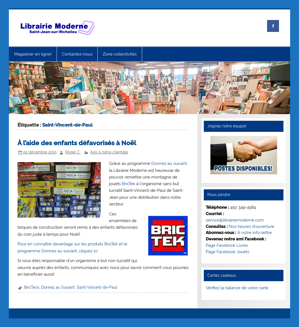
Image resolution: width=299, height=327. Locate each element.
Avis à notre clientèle (109, 152)
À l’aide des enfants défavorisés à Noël (76, 143)
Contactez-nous (77, 54)
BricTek (128, 183)
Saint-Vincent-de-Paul (97, 287)
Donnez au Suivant (58, 287)
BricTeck (31, 287)
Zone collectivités (120, 54)
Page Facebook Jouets (227, 251)
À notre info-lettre (254, 232)
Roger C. (73, 152)
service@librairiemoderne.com (235, 220)
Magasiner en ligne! (33, 54)
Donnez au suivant (169, 163)
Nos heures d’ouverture (251, 226)
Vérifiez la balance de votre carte (237, 287)
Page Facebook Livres (227, 245)
